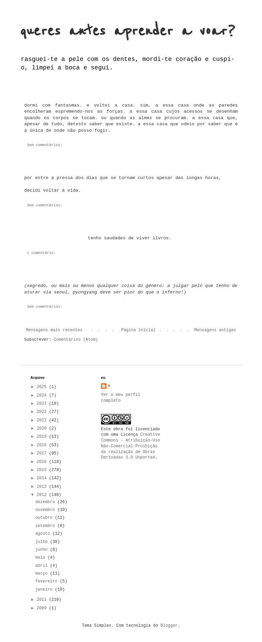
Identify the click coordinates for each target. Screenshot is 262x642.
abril (42, 565)
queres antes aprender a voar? (127, 31)
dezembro (46, 502)
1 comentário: (41, 253)
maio (41, 557)
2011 (43, 599)
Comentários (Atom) (76, 339)
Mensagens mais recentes (54, 330)
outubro (45, 517)
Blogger (168, 625)
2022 (43, 412)
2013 (43, 486)
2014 (43, 478)
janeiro (45, 589)
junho (42, 549)
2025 (43, 387)
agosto (43, 533)
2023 (43, 403)
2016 (43, 462)
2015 (43, 470)
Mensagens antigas (215, 330)
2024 (43, 395)
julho (42, 542)
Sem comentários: (44, 145)
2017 (43, 453)
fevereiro (47, 581)
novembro (46, 510)
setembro (46, 526)
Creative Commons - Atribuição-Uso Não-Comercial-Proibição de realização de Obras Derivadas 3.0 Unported (130, 446)
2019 (43, 436)
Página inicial (138, 330)
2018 (43, 445)
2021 (43, 420)
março (42, 573)
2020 (43, 428)
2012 (43, 495)
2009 (43, 608)
